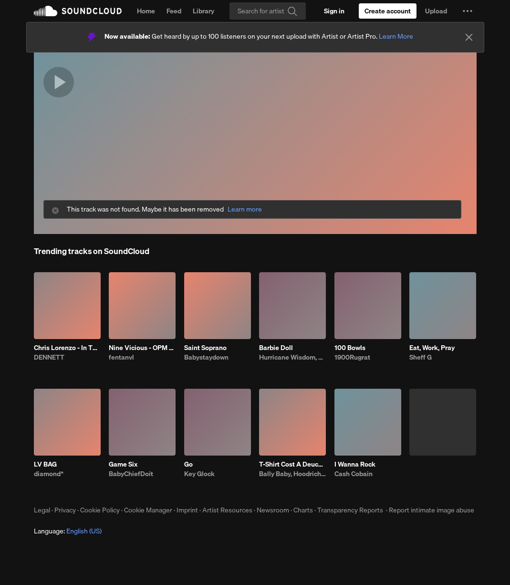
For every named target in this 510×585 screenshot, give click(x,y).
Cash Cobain (353, 474)
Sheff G (420, 357)
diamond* (48, 474)
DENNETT (49, 357)
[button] (467, 11)
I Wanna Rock (354, 464)
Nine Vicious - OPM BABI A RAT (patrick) (142, 347)
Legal (42, 510)
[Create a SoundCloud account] (387, 11)
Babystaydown (206, 357)
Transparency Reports (350, 510)
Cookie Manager (148, 510)
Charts (303, 510)
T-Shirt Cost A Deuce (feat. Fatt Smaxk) (292, 464)
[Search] (267, 11)
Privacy (65, 510)
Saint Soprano (205, 347)
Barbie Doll (276, 347)
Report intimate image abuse (431, 510)
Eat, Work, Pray (432, 347)
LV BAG (45, 464)
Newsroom (273, 510)
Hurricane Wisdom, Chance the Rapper (292, 357)
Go (188, 464)
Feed (174, 11)
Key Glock (199, 474)
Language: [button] (68, 531)
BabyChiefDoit (131, 474)
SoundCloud (78, 11)
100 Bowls (349, 347)
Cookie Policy (100, 510)
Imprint (187, 510)
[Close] (469, 37)
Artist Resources (227, 510)
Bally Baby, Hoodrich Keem (292, 474)
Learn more (245, 209)
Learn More (396, 36)
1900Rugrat (352, 357)
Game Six (123, 464)
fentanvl (121, 357)
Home (146, 11)
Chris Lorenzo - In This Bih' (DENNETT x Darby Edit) (67, 347)
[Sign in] (334, 11)
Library (203, 11)
